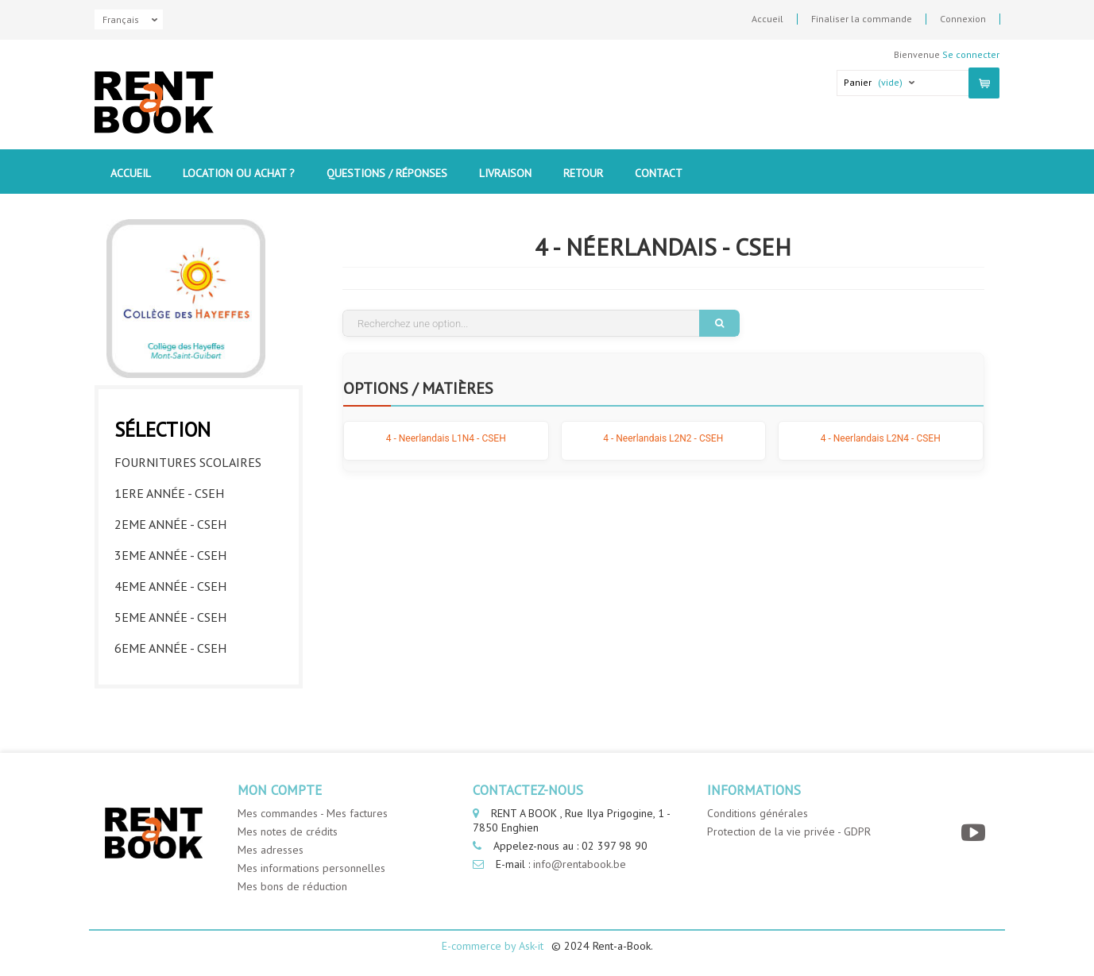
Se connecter (970, 54)
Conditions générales (757, 813)
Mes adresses (270, 850)
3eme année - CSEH (170, 555)
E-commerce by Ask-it (492, 946)
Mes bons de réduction (292, 886)
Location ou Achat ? (239, 173)
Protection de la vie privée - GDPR (789, 831)
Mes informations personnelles (311, 868)
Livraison (505, 173)
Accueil (767, 19)
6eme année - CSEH (170, 648)
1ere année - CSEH (169, 493)
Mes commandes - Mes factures (313, 813)
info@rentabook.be (579, 864)
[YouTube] (975, 832)
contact (658, 173)
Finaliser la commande (861, 19)
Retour (583, 173)
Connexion (963, 19)
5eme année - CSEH (170, 617)
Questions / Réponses (387, 173)
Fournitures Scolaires (187, 462)
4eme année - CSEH (170, 586)
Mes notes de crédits (288, 831)
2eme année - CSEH (170, 524)
